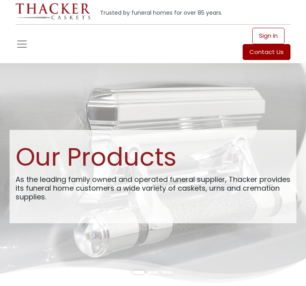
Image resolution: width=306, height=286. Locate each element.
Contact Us (266, 52)
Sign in (268, 35)
